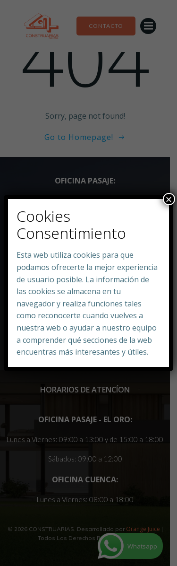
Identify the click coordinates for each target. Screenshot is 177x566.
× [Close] (169, 199)
